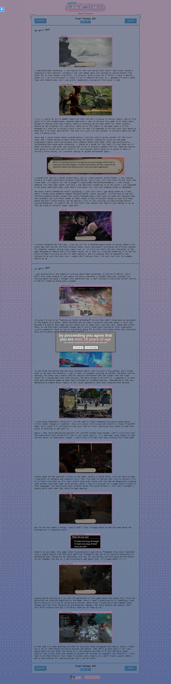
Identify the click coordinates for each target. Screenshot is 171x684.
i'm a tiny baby (91, 348)
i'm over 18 (78, 348)
